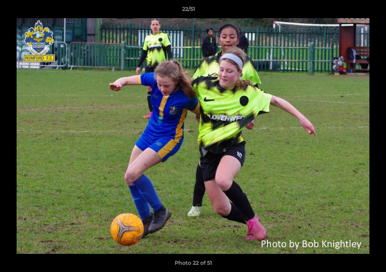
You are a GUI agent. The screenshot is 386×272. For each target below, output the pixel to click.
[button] (354, 11)
